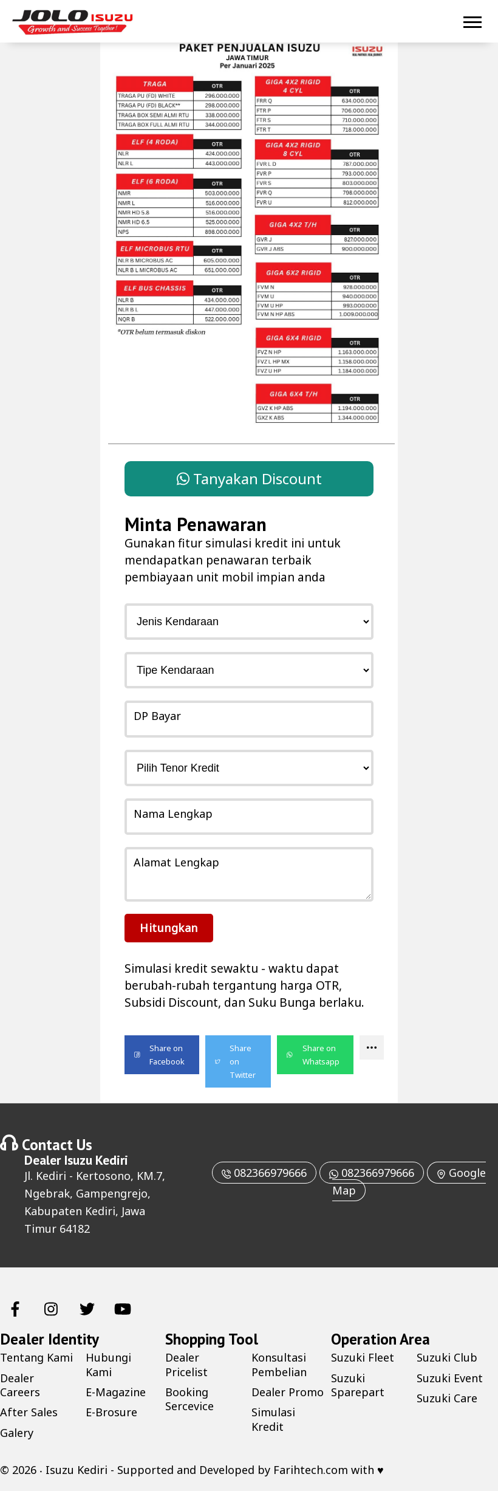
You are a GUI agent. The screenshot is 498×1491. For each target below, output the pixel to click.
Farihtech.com (310, 1469)
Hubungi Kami (108, 1364)
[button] (161, 1054)
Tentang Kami (36, 1357)
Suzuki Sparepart (357, 1385)
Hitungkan (169, 927)
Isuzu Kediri (96, 1159)
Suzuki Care (447, 1398)
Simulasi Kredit (273, 1419)
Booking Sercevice (189, 1399)
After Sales (29, 1412)
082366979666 (264, 1172)
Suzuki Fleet (362, 1357)
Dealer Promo (287, 1392)
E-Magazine (116, 1392)
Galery (16, 1432)
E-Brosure (111, 1412)
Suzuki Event (450, 1378)
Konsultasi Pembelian (279, 1364)
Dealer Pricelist (186, 1364)
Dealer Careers (20, 1385)
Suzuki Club (447, 1357)
